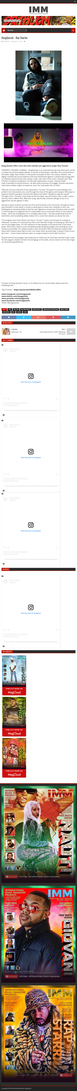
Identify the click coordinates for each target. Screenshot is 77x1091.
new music (6, 312)
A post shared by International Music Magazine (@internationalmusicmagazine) (30, 410)
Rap (13, 312)
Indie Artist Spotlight (50, 309)
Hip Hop (16, 309)
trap (25, 312)
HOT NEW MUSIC (25, 309)
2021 (10, 309)
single (19, 312)
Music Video (64, 309)
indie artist (37, 309)
